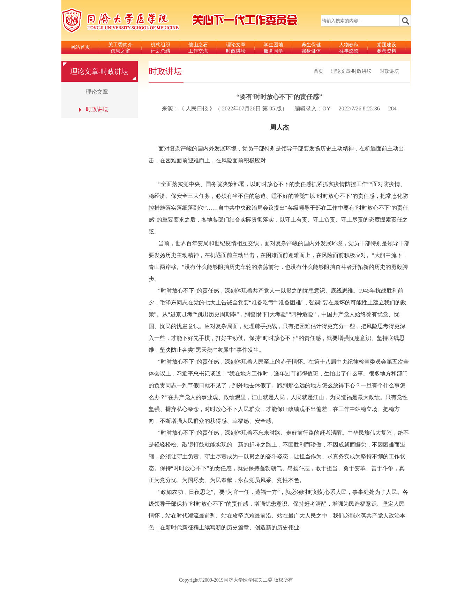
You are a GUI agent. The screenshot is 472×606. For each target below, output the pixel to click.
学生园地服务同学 (273, 48)
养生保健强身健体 (311, 48)
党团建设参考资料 (386, 48)
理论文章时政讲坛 (236, 48)
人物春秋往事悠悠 (349, 48)
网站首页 (80, 47)
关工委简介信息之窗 (120, 48)
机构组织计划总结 (160, 48)
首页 (318, 71)
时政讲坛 (389, 71)
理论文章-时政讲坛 (351, 71)
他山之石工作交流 (198, 48)
